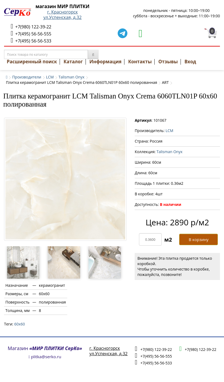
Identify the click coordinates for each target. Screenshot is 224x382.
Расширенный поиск (32, 61)
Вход (190, 61)
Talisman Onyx (71, 77)
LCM (50, 77)
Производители (26, 77)
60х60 (19, 324)
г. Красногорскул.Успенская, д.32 (62, 14)
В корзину (198, 239)
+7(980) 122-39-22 (31, 26)
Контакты (140, 61)
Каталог (73, 61)
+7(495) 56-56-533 (31, 40)
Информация (105, 61)
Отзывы (168, 61)
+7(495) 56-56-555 (31, 33)
